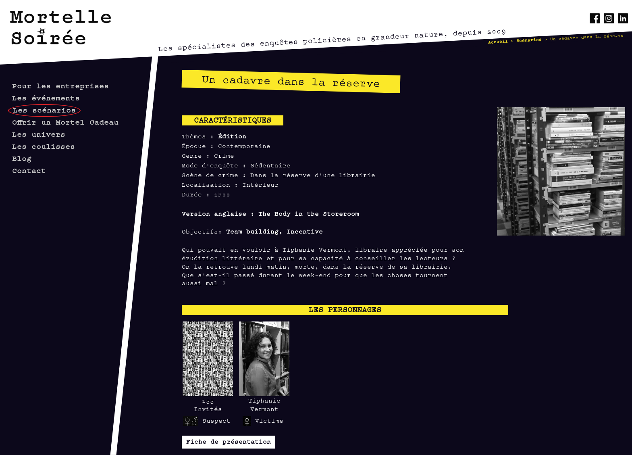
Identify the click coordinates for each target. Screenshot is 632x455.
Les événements (46, 97)
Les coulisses (43, 145)
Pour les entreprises (60, 85)
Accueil (498, 41)
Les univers (38, 133)
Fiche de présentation (228, 441)
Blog (21, 158)
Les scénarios (44, 109)
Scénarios (529, 39)
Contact (29, 170)
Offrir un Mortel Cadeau (65, 121)
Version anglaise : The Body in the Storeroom (270, 213)
